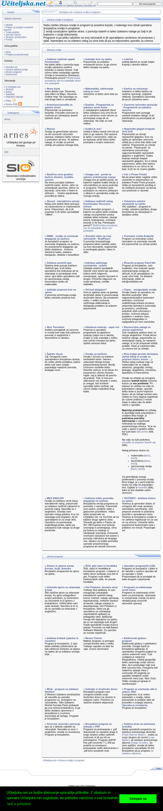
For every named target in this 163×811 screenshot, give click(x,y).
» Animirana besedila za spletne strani (58, 106)
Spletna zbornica (12, 18)
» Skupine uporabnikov (15, 37)
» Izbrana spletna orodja (16, 69)
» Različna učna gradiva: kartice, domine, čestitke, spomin (59, 177)
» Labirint (127, 59)
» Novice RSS (13, 104)
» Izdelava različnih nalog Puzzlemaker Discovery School (98, 204)
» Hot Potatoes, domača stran (100, 587)
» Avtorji (8, 92)
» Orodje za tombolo (95, 354)
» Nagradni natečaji (13, 97)
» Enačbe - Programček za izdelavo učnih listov (98, 106)
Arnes (7, 119)
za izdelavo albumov (137, 752)
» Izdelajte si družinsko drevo (100, 689)
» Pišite (10, 101)
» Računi (50, 129)
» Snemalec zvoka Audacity (138, 236)
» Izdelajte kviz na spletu (97, 59)
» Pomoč (8, 39)
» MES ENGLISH (54, 498)
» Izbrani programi (13, 72)
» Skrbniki (9, 89)
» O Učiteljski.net (12, 87)
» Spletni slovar (54, 354)
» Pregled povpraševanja (16, 54)
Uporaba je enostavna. (135, 705)
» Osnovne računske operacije (62, 724)
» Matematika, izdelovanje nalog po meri (98, 90)
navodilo (142, 487)
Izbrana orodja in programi (88, 12)
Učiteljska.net (65, 12)
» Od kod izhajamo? (94, 289)
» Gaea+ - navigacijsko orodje (139, 289)
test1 (147, 455)
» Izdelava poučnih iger (58, 262)
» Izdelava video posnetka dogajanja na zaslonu (98, 499)
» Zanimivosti (10, 74)
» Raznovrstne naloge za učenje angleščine (136, 328)
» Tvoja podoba (11, 32)
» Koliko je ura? (92, 129)
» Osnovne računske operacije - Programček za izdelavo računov (139, 107)
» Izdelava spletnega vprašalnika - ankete (95, 264)
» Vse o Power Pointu (134, 174)
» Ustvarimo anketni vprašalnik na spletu (134, 202)
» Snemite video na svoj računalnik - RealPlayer (97, 237)
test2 (133, 458)
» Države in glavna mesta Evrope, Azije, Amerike (59, 567)
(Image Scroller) (139, 742)
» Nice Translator (55, 327)
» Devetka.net (11, 67)
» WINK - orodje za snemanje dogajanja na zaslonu (61, 237)
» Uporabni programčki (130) (138, 565)
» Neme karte (52, 88)
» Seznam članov (12, 34)
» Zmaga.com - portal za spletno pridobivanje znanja (99, 175)
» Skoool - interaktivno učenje (62, 201)
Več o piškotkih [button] (19, 804)
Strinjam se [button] (138, 799)
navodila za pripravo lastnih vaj (138, 442)
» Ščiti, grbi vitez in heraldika (100, 565)
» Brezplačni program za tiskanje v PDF (97, 725)
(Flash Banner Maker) (134, 734)
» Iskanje (8, 25)
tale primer (142, 431)
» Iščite (7, 52)
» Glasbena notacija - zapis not (101, 327)
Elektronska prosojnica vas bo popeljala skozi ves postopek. (63, 81)
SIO (6, 152)
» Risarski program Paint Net (138, 262)
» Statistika (9, 94)
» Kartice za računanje (135, 88)
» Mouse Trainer (92, 638)
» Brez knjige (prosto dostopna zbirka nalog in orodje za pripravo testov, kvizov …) (140, 357)
